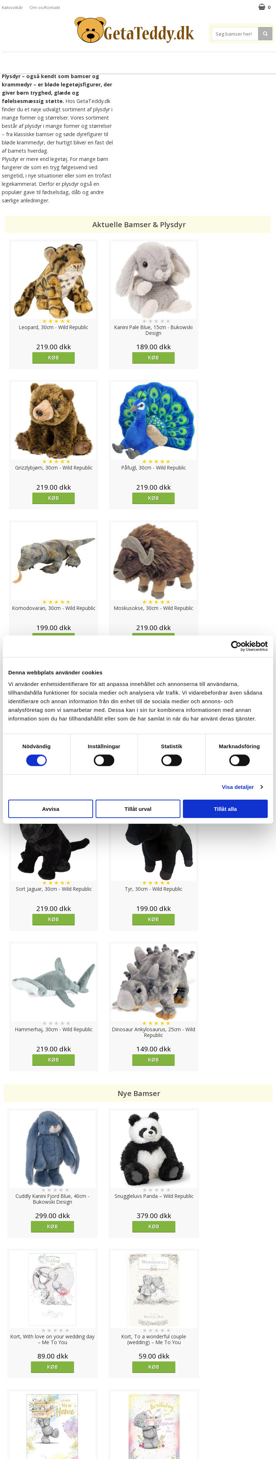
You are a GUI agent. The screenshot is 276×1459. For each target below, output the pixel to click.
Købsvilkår (12, 7)
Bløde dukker (85, 60)
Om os (10, 1426)
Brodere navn (243, 59)
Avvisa (50, 808)
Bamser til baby (159, 59)
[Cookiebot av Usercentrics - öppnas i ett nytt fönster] (236, 646)
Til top (138, 1359)
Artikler (10, 1416)
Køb (37, 357)
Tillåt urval (138, 808)
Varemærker (202, 59)
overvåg (36, 1110)
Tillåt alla (225, 808)
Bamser (26, 59)
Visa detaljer (238, 787)
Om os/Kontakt (44, 7)
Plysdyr (55, 59)
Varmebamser (120, 60)
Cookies (11, 1383)
